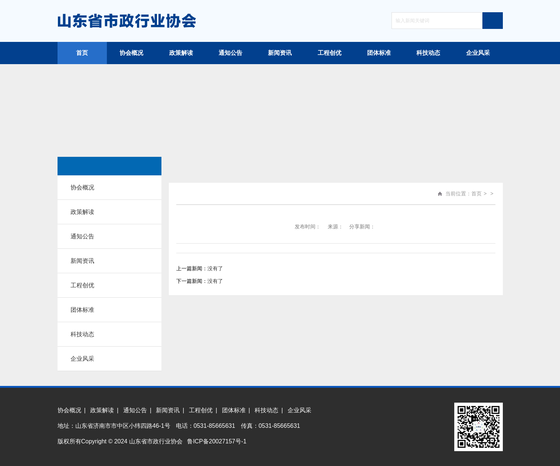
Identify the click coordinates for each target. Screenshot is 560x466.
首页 (82, 53)
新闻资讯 (280, 53)
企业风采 (478, 53)
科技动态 (428, 53)
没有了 (215, 268)
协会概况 (131, 53)
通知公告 (230, 53)
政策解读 (181, 53)
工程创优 (329, 53)
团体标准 (379, 53)
